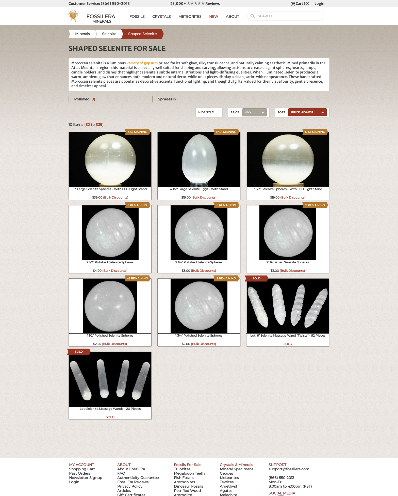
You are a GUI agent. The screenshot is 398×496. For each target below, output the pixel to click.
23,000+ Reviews (195, 3)
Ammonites (184, 482)
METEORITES (190, 16)
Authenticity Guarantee (138, 477)
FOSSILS (137, 16)
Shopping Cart (82, 469)
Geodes (226, 473)
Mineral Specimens (236, 469)
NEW (213, 16)
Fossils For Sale (187, 464)
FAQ (121, 473)
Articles (124, 490)
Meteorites (229, 477)
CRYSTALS (161, 16)
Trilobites (182, 469)
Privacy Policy (129, 486)
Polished (84, 99)
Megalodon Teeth (189, 473)
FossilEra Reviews (132, 482)
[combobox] (306, 112)
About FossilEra (131, 469)
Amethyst (228, 486)
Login (319, 3)
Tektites (227, 482)
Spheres (168, 99)
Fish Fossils (184, 477)
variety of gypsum (142, 63)
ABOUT (232, 16)
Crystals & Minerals (236, 464)
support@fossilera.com (289, 469)
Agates (226, 490)
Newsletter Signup (85, 477)
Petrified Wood (187, 490)
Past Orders (79, 473)
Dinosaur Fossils (188, 486)
